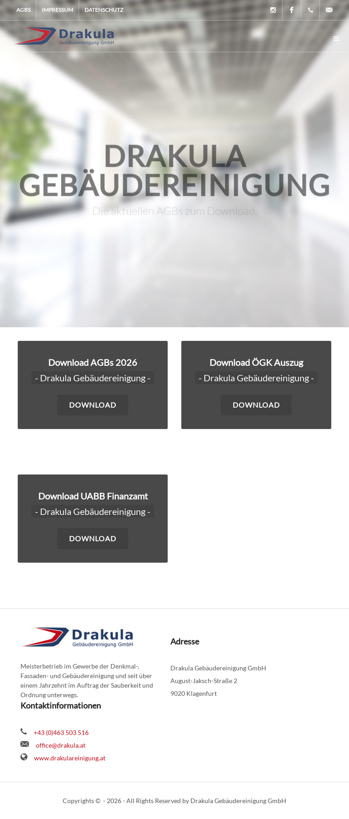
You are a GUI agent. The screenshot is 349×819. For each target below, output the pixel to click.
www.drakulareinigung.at (69, 758)
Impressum (57, 9)
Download (92, 538)
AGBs (23, 9)
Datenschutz (104, 9)
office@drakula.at (60, 745)
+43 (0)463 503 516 (61, 732)
